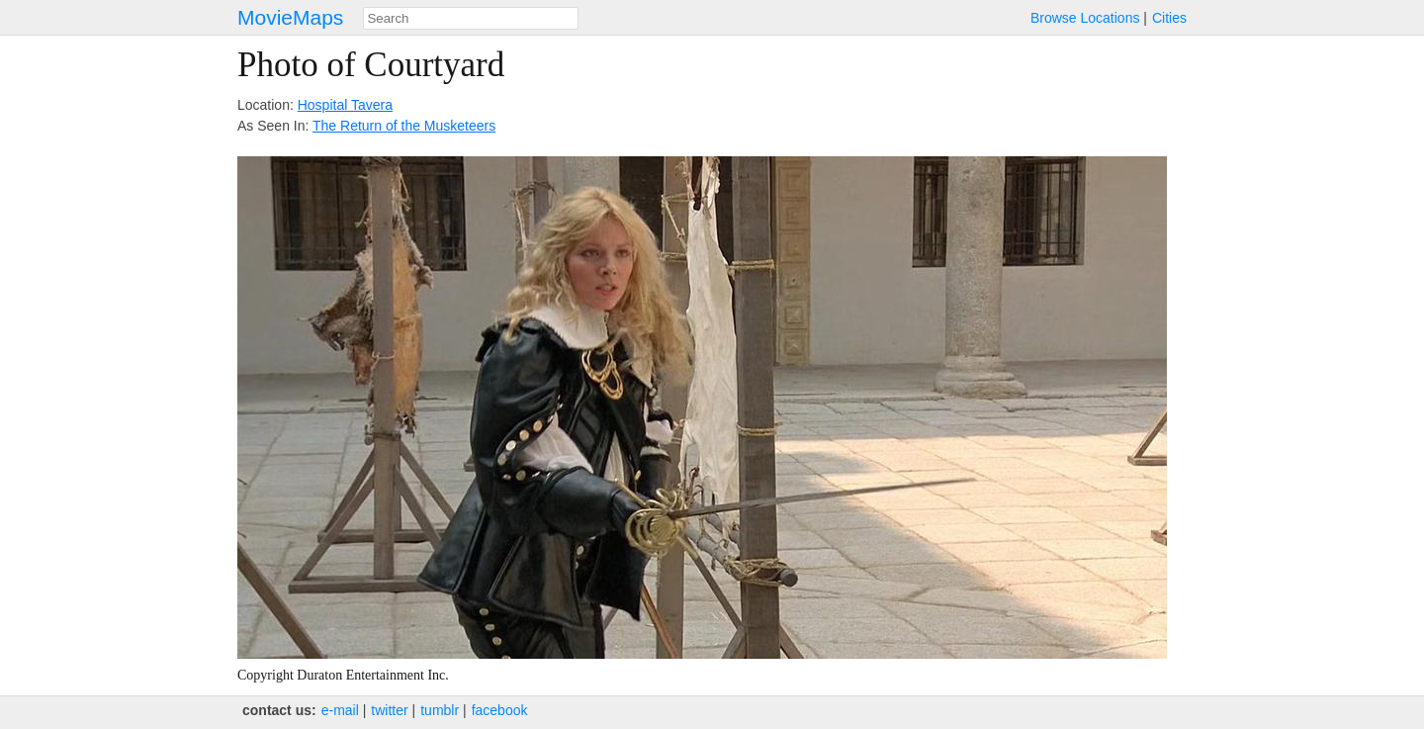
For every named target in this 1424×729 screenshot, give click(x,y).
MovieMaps (290, 17)
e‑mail (340, 710)
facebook (500, 710)
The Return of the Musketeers (403, 126)
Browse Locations (1085, 18)
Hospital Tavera (345, 105)
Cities (1169, 18)
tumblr (439, 710)
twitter (389, 710)
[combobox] (470, 18)
